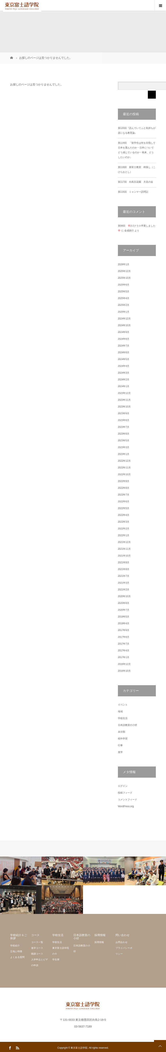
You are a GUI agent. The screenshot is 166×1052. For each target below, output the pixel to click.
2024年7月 (123, 345)
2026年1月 (123, 264)
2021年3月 (123, 582)
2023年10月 (124, 406)
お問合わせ (121, 942)
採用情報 (99, 942)
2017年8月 (123, 637)
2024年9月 (123, 332)
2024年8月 (123, 339)
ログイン (122, 786)
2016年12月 (124, 664)
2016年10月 (124, 670)
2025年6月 (123, 284)
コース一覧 (37, 942)
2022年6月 (123, 501)
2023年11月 (124, 399)
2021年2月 (123, 589)
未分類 (121, 731)
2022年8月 (123, 488)
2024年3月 (123, 372)
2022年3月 (123, 521)
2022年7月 (123, 494)
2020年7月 (123, 609)
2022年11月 (124, 467)
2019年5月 (123, 616)
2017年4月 (123, 650)
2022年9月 (123, 481)
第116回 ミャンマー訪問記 (133, 191)
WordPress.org (126, 806)
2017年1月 (123, 657)
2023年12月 (124, 393)
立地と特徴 (16, 951)
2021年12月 (124, 542)
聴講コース (37, 953)
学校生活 (122, 718)
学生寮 (55, 959)
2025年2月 (123, 305)
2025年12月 (124, 271)
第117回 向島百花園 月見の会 (135, 182)
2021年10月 (124, 555)
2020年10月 (124, 596)
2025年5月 (123, 291)
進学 (120, 752)
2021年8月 (123, 569)
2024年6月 (123, 352)
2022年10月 (124, 474)
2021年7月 (123, 576)
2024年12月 (124, 318)
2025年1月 (123, 311)
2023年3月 (123, 447)
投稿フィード (125, 792)
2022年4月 (123, 515)
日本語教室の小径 (127, 725)
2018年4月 (123, 623)
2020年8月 (123, 603)
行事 (120, 745)
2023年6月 (123, 433)
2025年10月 (124, 278)
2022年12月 (124, 460)
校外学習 (122, 738)
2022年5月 (123, 508)
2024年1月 (123, 386)
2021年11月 (124, 549)
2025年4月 (123, 298)
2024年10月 (124, 325)
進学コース (37, 948)
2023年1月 (123, 454)
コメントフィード (127, 799)
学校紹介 (15, 945)
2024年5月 (123, 359)
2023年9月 (123, 413)
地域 (120, 711)
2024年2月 (123, 379)
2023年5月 (123, 440)
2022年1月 (123, 535)
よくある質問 (17, 957)
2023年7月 (123, 427)
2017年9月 (123, 630)
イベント (122, 704)
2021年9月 (123, 562)
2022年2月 (123, 528)
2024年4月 (123, 366)
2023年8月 (123, 420)
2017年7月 (123, 643)
